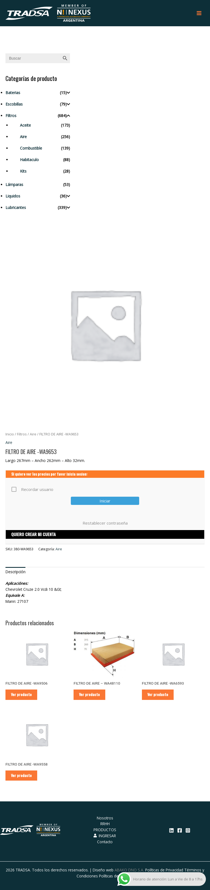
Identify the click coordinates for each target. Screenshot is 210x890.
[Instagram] (187, 830)
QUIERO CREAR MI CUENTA (33, 534)
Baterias (12, 92)
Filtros (10, 115)
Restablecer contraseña (105, 523)
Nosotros (105, 818)
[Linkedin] (171, 830)
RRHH (105, 824)
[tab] (15, 572)
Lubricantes (15, 207)
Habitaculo (29, 159)
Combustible (31, 148)
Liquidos (12, 196)
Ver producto (21, 694)
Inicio (9, 434)
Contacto (105, 841)
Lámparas (14, 184)
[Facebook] (179, 830)
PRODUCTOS (105, 829)
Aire (23, 136)
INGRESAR (105, 835)
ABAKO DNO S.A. (129, 869)
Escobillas (14, 104)
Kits (23, 171)
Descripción (15, 571)
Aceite (25, 125)
